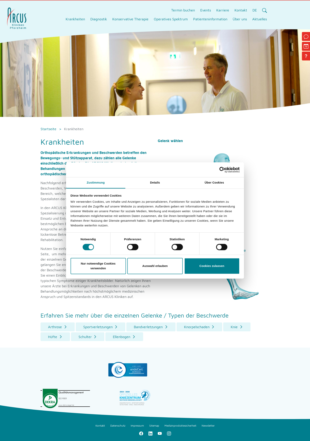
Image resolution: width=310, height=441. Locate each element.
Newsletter (208, 425)
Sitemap (154, 425)
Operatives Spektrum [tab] (171, 19)
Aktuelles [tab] (259, 19)
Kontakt (240, 10)
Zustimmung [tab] (96, 182)
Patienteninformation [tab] (210, 19)
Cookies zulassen (211, 266)
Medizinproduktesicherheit (180, 425)
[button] (58, 326)
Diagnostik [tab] (98, 19)
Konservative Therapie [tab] (130, 19)
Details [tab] (155, 182)
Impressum (137, 425)
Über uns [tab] (240, 19)
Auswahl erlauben (155, 266)
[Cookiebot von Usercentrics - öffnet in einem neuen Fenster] (222, 170)
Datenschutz (117, 425)
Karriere (222, 10)
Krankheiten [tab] (75, 19)
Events (205, 10)
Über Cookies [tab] (214, 182)
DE (254, 10)
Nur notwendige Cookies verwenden (98, 266)
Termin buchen (183, 10)
